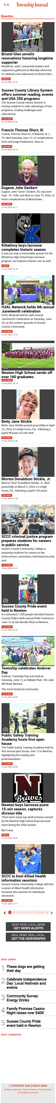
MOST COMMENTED (11, 1034)
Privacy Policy (45, 1089)
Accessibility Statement (28, 1092)
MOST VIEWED (8, 959)
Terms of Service (29, 1089)
